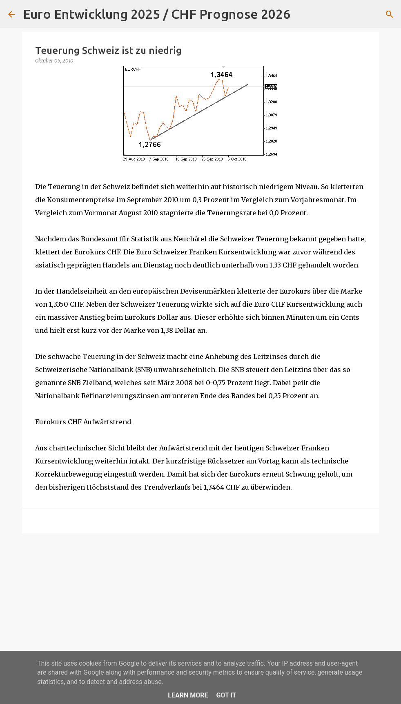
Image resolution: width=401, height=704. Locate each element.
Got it (226, 695)
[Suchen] (302, 14)
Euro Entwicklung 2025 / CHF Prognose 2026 (156, 14)
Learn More (188, 695)
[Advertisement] (200, 603)
